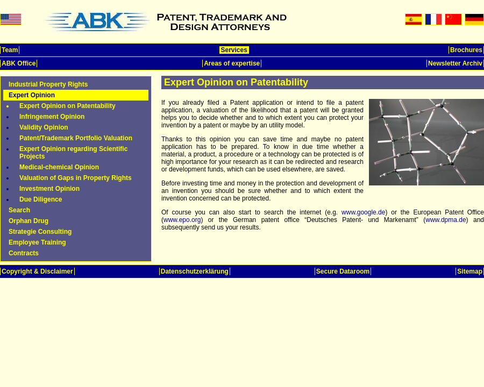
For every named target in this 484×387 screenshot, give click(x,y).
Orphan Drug (28, 221)
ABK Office (18, 63)
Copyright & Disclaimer (37, 271)
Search (19, 210)
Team (10, 50)
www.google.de (363, 212)
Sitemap (469, 271)
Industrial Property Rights (48, 84)
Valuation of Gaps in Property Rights (75, 178)
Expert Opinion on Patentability (67, 106)
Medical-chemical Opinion (59, 167)
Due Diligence (40, 199)
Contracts (24, 253)
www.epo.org (182, 220)
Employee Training (37, 242)
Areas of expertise (232, 63)
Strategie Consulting (40, 231)
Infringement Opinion (51, 116)
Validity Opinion (43, 127)
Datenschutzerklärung (195, 271)
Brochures (466, 50)
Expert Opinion (32, 95)
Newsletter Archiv (455, 63)
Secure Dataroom (342, 271)
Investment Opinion (49, 188)
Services (234, 50)
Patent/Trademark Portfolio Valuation (75, 138)
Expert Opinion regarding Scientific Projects (73, 152)
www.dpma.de (445, 220)
